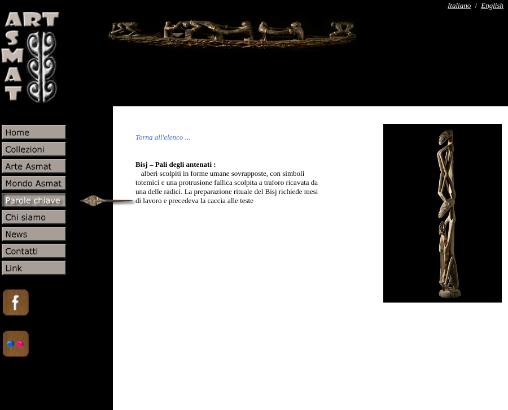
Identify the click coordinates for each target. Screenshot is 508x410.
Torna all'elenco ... (162, 137)
